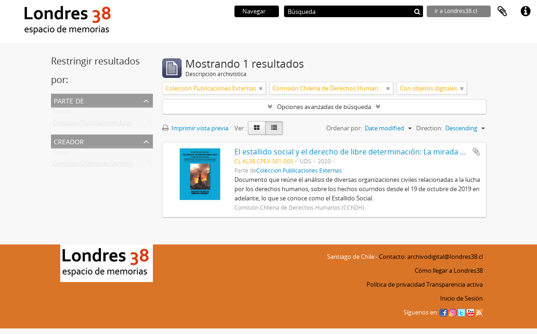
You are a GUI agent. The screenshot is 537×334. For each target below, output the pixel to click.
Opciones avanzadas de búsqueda (324, 107)
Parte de (69, 100)
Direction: (429, 128)
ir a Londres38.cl (456, 11)
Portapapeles (502, 11)
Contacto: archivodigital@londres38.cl (431, 256)
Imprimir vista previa (195, 128)
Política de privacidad (395, 284)
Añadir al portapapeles (476, 151)
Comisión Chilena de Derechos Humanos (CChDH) (121, 165)
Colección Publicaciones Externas (98, 124)
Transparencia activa (454, 284)
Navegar (253, 11)
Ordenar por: (344, 128)
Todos (61, 113)
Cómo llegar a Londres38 (449, 270)
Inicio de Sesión (461, 298)
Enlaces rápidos (525, 11)
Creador (69, 141)
